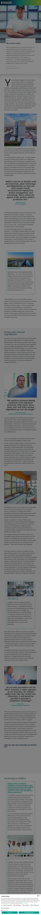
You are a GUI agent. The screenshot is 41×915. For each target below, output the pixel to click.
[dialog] (20, 904)
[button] (20, 910)
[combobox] (38, 895)
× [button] (39, 895)
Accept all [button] (9, 912)
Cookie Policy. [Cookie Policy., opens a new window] (25, 903)
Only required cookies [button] (28, 912)
